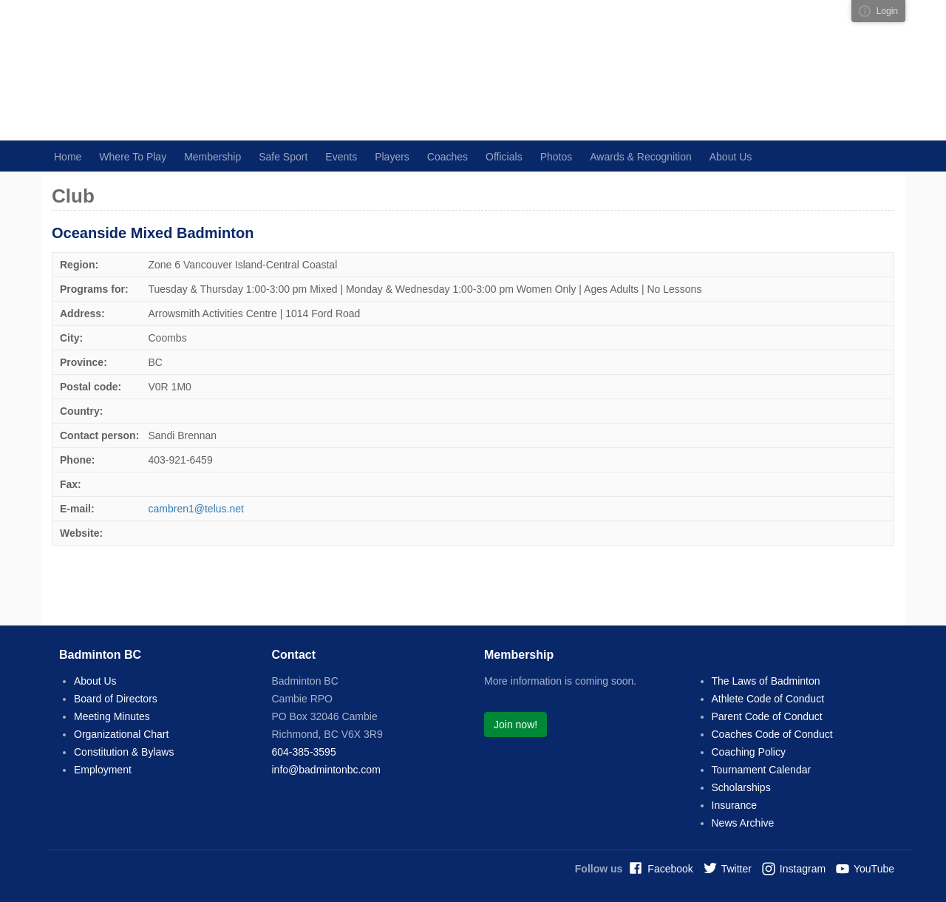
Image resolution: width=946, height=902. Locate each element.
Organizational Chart (121, 734)
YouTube (874, 869)
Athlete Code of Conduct (768, 699)
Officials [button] (504, 157)
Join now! (515, 724)
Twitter (736, 869)
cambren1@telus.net (196, 509)
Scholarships (741, 787)
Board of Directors (115, 699)
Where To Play (132, 157)
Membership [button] (212, 157)
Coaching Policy (749, 752)
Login (887, 11)
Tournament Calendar (761, 770)
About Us (95, 681)
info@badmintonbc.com (326, 770)
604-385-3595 (304, 752)
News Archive (743, 823)
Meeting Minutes (112, 716)
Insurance (734, 805)
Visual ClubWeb (865, 11)
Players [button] (392, 157)
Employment (103, 770)
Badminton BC (248, 70)
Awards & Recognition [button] (640, 157)
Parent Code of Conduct (767, 716)
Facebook (670, 869)
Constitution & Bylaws (124, 752)
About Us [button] (731, 157)
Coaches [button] (447, 157)
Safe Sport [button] (283, 157)
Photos (556, 157)
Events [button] (341, 157)
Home (67, 157)
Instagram (803, 869)
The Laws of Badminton (766, 681)
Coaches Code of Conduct (772, 734)
